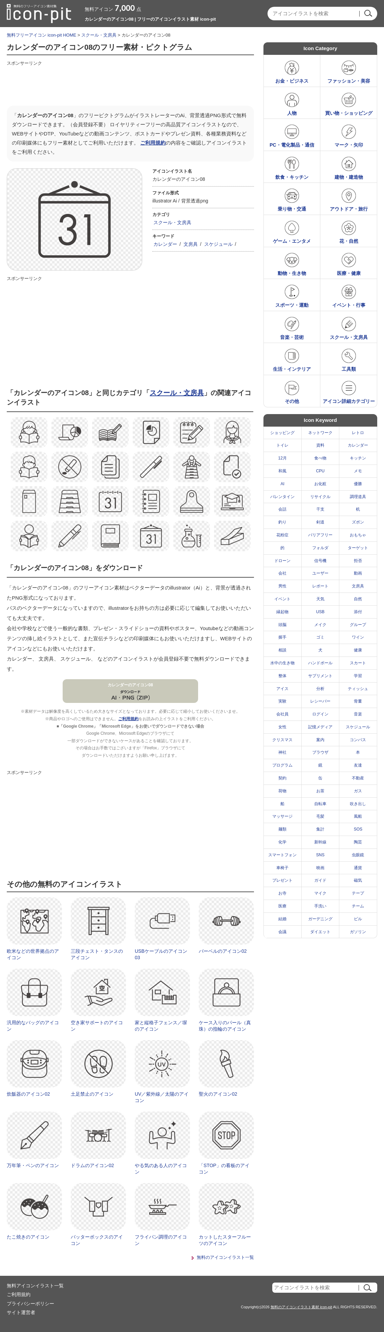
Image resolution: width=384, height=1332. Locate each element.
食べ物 (320, 458)
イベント (282, 599)
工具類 (349, 369)
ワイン (358, 637)
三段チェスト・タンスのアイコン (97, 954)
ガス (358, 791)
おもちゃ (358, 535)
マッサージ (282, 816)
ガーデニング (320, 919)
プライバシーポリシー (30, 1303)
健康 (358, 650)
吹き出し (358, 803)
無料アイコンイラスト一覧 (35, 1285)
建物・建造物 (349, 177)
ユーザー (320, 573)
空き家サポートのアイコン (97, 1026)
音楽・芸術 (292, 337)
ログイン (320, 714)
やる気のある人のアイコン (161, 1169)
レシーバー (320, 701)
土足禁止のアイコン (92, 1094)
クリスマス (282, 739)
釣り (282, 522)
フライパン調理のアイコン (161, 1240)
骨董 (358, 701)
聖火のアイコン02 (218, 1094)
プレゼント (282, 880)
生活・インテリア (292, 369)
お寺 (282, 893)
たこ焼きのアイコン (28, 1237)
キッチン (358, 458)
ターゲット (358, 547)
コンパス (358, 739)
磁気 (358, 880)
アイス (282, 688)
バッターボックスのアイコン (97, 1240)
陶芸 (358, 842)
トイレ (282, 445)
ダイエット (320, 931)
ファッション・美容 (348, 81)
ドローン (282, 560)
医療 (282, 906)
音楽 (358, 714)
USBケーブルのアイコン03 (161, 954)
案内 (320, 739)
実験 (282, 701)
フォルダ (320, 547)
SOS (358, 829)
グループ (358, 624)
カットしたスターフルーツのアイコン (225, 1240)
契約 (282, 778)
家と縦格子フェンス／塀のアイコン (161, 1026)
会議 (282, 931)
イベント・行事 (348, 305)
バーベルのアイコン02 (223, 951)
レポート (320, 586)
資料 (320, 445)
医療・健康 (349, 273)
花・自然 (348, 241)
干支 (320, 509)
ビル (358, 919)
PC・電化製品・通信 (292, 145)
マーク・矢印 (349, 145)
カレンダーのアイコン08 (130, 685)
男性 (282, 586)
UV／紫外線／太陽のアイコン (162, 1097)
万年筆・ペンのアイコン (33, 1165)
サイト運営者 (21, 1312)
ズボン (358, 522)
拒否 (358, 560)
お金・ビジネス (291, 81)
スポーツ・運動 (291, 305)
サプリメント (320, 675)
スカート (358, 663)
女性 (282, 727)
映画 (320, 867)
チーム (358, 906)
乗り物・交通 (292, 209)
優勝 (358, 483)
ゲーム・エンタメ (292, 241)
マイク (320, 893)
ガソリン (358, 931)
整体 (282, 675)
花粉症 (282, 535)
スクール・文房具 (98, 35)
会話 (282, 509)
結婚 (282, 919)
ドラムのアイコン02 (92, 1165)
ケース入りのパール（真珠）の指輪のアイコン (225, 1026)
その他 (292, 401)
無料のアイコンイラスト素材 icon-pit (301, 1307)
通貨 (358, 867)
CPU (320, 471)
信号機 (320, 560)
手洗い (320, 906)
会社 (282, 573)
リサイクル (320, 496)
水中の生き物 (282, 663)
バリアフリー (320, 535)
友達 (358, 765)
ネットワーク (320, 432)
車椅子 (282, 867)
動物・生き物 (292, 273)
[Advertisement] (130, 83)
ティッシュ (358, 688)
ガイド (320, 880)
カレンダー (165, 244)
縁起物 (282, 611)
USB (320, 611)
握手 (282, 637)
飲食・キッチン (291, 177)
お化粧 (320, 483)
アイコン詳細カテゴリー (349, 401)
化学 (282, 842)
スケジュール (218, 244)
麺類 (282, 829)
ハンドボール (320, 663)
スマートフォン (282, 855)
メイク (320, 624)
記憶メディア (320, 727)
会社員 (282, 714)
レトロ (358, 432)
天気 (320, 599)
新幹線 (320, 842)
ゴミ (320, 637)
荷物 (282, 791)
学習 (358, 675)
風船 (358, 816)
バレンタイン (282, 496)
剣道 (320, 522)
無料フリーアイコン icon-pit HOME (41, 35)
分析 (320, 688)
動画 (358, 573)
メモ (358, 471)
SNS (320, 855)
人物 (292, 113)
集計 (320, 829)
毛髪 (320, 816)
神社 (282, 752)
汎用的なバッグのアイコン (33, 1026)
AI (282, 483)
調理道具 (358, 496)
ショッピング (282, 432)
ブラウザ (320, 752)
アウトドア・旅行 (349, 209)
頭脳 (282, 624)
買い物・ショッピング (348, 113)
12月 (282, 458)
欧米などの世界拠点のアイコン (33, 954)
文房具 (191, 244)
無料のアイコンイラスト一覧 (225, 1257)
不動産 (358, 778)
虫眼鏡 (358, 855)
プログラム (282, 765)
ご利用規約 (153, 143)
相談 (282, 650)
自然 (358, 599)
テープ (358, 893)
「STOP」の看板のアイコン (224, 1169)
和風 (282, 471)
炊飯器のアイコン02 (28, 1094)
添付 (358, 611)
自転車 (320, 803)
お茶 (320, 791)
